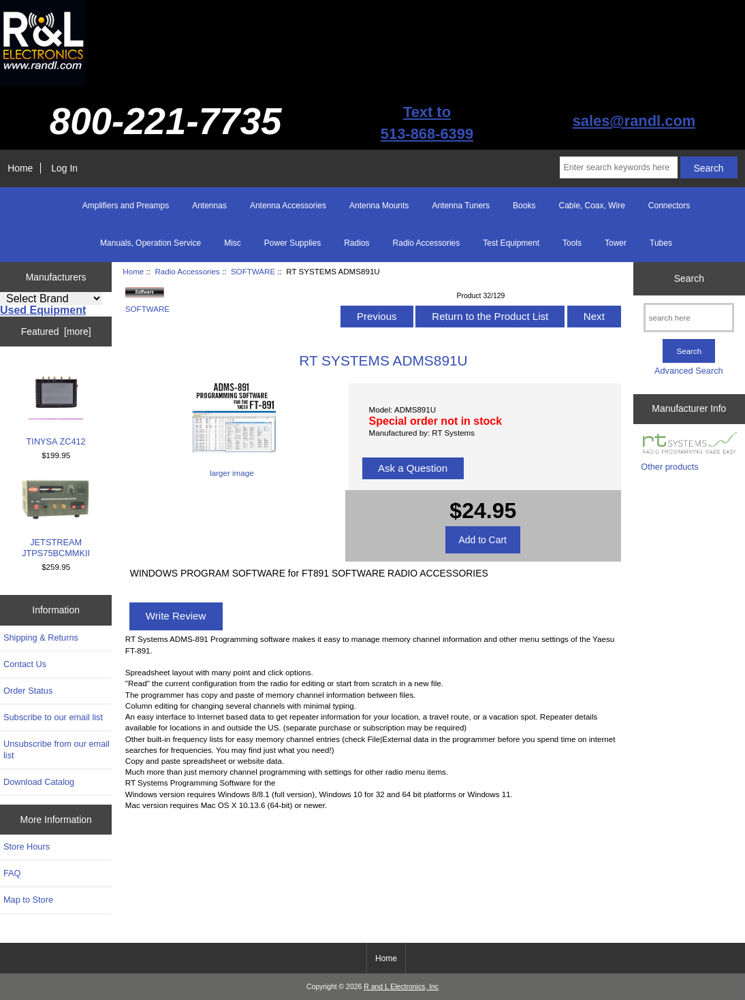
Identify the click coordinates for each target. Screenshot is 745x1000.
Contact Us (24, 664)
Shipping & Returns (40, 637)
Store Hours (26, 846)
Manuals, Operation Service (150, 243)
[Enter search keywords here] (618, 167)
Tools (572, 243)
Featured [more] (56, 331)
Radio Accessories (187, 271)
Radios (356, 243)
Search (689, 278)
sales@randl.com (634, 120)
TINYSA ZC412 (56, 405)
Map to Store (28, 899)
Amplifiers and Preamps (125, 205)
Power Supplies (292, 243)
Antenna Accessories (288, 205)
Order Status (27, 691)
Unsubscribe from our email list (56, 749)
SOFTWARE (253, 271)
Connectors (669, 205)
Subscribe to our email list (53, 717)
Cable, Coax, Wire (591, 205)
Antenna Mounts (379, 205)
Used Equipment (43, 310)
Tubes (661, 243)
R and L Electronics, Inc (401, 986)
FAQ (12, 873)
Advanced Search (688, 371)
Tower (616, 243)
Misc (232, 243)
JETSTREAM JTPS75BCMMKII (56, 518)
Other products (669, 467)
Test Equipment (511, 243)
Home (20, 168)
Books (524, 205)
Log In (64, 168)
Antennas (209, 205)
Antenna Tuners (461, 205)
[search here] (689, 317)
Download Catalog (38, 782)
